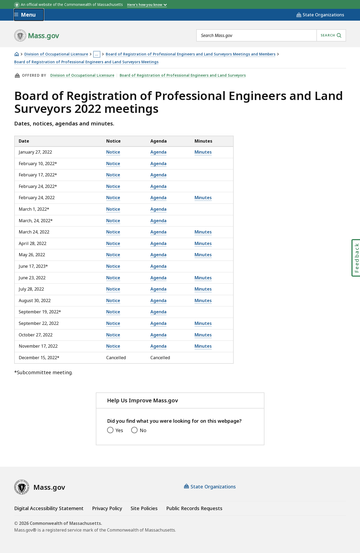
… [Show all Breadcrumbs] (96, 54)
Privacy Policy (107, 508)
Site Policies (144, 508)
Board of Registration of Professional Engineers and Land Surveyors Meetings (86, 62)
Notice (113, 152)
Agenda (158, 152)
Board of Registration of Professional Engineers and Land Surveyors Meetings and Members (190, 54)
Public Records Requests (194, 508)
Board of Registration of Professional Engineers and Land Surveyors (183, 75)
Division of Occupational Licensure (56, 54)
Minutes (203, 152)
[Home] (16, 54)
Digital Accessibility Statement (49, 508)
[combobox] (271, 35)
